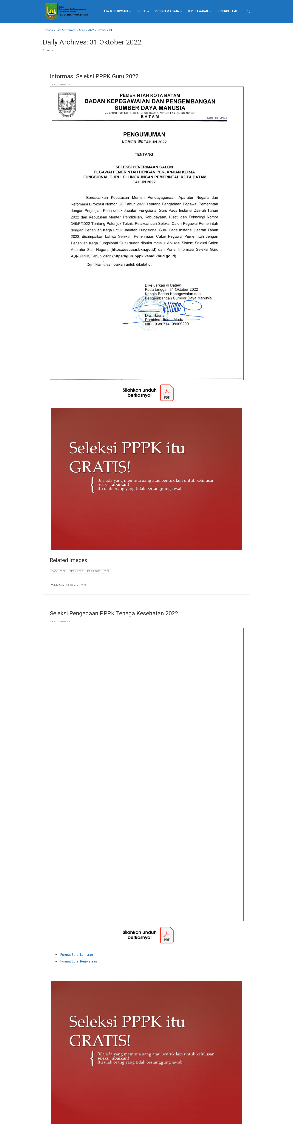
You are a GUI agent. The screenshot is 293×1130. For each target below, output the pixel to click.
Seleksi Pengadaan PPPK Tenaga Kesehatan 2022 (114, 613)
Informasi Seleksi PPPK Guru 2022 (94, 76)
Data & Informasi (66, 30)
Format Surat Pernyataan (78, 961)
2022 (91, 30)
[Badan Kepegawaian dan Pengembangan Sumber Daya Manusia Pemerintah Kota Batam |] (66, 11)
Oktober (101, 30)
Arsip (82, 30)
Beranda (48, 30)
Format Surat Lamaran (76, 955)
